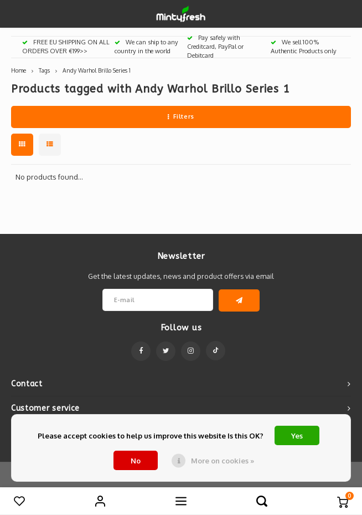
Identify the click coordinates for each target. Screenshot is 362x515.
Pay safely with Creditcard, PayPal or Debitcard (215, 46)
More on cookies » (222, 460)
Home (18, 70)
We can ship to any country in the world (146, 46)
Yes (297, 435)
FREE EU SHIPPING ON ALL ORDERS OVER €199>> (66, 46)
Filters (181, 116)
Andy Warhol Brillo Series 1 (97, 70)
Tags (44, 70)
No (136, 460)
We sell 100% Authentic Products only (304, 46)
